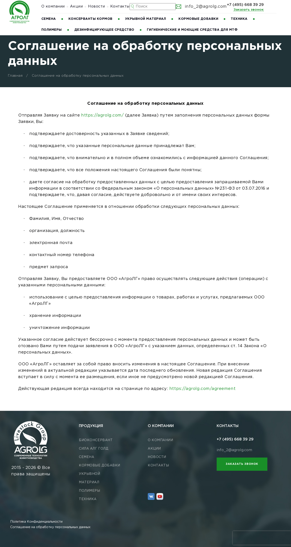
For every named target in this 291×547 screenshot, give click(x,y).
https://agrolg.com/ (102, 115)
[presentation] (262, 538)
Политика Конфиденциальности (36, 521)
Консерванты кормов (90, 19)
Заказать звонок (248, 9)
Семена (48, 19)
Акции (76, 6)
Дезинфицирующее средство (104, 29)
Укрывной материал (145, 19)
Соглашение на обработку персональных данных (50, 527)
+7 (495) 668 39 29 (245, 5)
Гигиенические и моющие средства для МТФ (192, 29)
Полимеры (51, 29)
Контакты (120, 6)
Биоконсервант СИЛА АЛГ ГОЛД (96, 444)
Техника (239, 19)
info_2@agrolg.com (201, 6)
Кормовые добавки (198, 19)
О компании (53, 6)
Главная (15, 75)
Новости (96, 6)
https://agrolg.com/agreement (202, 389)
